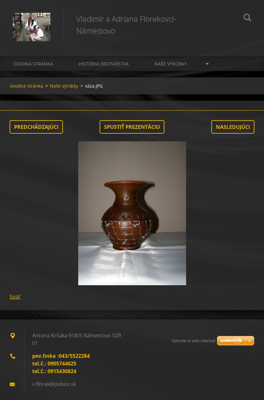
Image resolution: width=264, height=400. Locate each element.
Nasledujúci (233, 126)
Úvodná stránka (33, 64)
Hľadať (247, 18)
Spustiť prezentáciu (132, 126)
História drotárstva (104, 64)
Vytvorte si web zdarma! (193, 340)
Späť (15, 296)
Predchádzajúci (36, 126)
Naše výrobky (171, 64)
